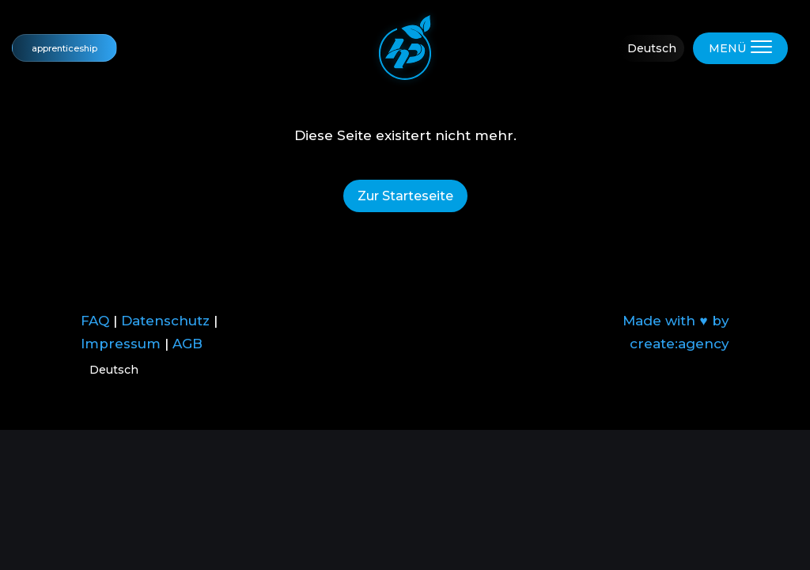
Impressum (121, 344)
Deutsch (651, 48)
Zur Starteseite (405, 195)
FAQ (95, 321)
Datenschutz (165, 321)
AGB (187, 344)
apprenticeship (64, 48)
